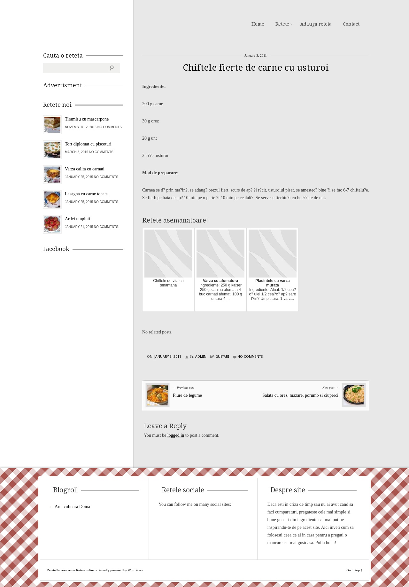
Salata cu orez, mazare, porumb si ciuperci (300, 395)
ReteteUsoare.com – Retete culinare (89, 23)
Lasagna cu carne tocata (86, 194)
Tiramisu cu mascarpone (87, 119)
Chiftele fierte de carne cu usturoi (256, 67)
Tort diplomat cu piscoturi (88, 144)
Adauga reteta (316, 24)
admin (200, 357)
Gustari (222, 357)
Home (257, 24)
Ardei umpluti (77, 218)
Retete (282, 24)
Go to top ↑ (354, 570)
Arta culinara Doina (72, 506)
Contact (351, 24)
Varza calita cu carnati (84, 169)
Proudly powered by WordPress (120, 570)
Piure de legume (187, 395)
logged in (175, 435)
